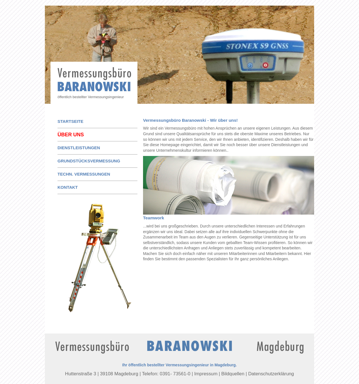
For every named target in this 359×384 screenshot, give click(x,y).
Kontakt (67, 187)
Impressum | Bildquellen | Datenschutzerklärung (244, 373)
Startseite (70, 121)
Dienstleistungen (78, 147)
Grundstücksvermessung (88, 160)
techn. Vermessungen (83, 174)
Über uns (70, 134)
